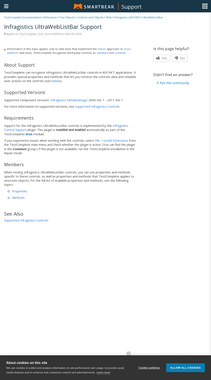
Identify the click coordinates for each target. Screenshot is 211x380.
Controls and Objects (90, 17)
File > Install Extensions (111, 140)
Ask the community (174, 83)
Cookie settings (149, 367)
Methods (16, 197)
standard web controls (111, 53)
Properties (17, 191)
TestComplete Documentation (22, 17)
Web (109, 17)
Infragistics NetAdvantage (69, 100)
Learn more (103, 372)
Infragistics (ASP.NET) (127, 17)
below (56, 81)
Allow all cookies (185, 367)
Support (132, 6)
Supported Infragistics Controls (97, 106)
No (179, 58)
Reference (50, 17)
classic (102, 49)
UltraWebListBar (153, 17)
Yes (161, 58)
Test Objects (67, 17)
